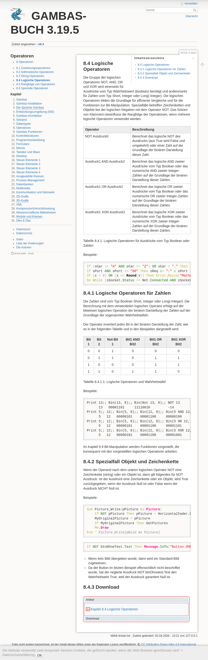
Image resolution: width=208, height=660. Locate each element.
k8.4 (41, 44)
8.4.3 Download (148, 77)
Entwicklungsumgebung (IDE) (35, 111)
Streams (21, 119)
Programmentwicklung (30, 140)
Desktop (21, 156)
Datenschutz (24, 233)
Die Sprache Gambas (30, 107)
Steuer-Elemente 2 (28, 164)
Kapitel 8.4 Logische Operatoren (114, 609)
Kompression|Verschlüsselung (35, 208)
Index (19, 239)
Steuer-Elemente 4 (28, 172)
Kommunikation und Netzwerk (35, 192)
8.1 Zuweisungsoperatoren (33, 68)
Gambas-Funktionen (29, 131)
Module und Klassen (29, 216)
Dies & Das (23, 220)
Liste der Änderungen (30, 243)
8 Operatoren (24, 62)
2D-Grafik (22, 196)
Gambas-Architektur (29, 115)
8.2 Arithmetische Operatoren (35, 72)
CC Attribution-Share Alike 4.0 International (168, 644)
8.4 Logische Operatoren (33, 80)
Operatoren (23, 127)
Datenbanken (24, 184)
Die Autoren (23, 247)
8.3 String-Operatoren (30, 76)
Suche (195, 10)
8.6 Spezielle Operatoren (32, 88)
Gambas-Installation (29, 103)
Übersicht (191, 16)
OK (39, 655)
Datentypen (23, 123)
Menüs (20, 148)
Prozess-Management (30, 180)
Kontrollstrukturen (27, 135)
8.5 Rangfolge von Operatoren (35, 84)
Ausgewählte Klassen (30, 176)
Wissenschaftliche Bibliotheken (36, 212)
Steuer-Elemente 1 (28, 160)
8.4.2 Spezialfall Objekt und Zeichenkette (164, 73)
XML (19, 204)
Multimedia (23, 188)
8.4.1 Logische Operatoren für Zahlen (162, 69)
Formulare (22, 144)
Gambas (21, 99)
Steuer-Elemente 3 (28, 168)
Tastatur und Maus (28, 152)
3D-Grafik (22, 200)
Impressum (23, 229)
